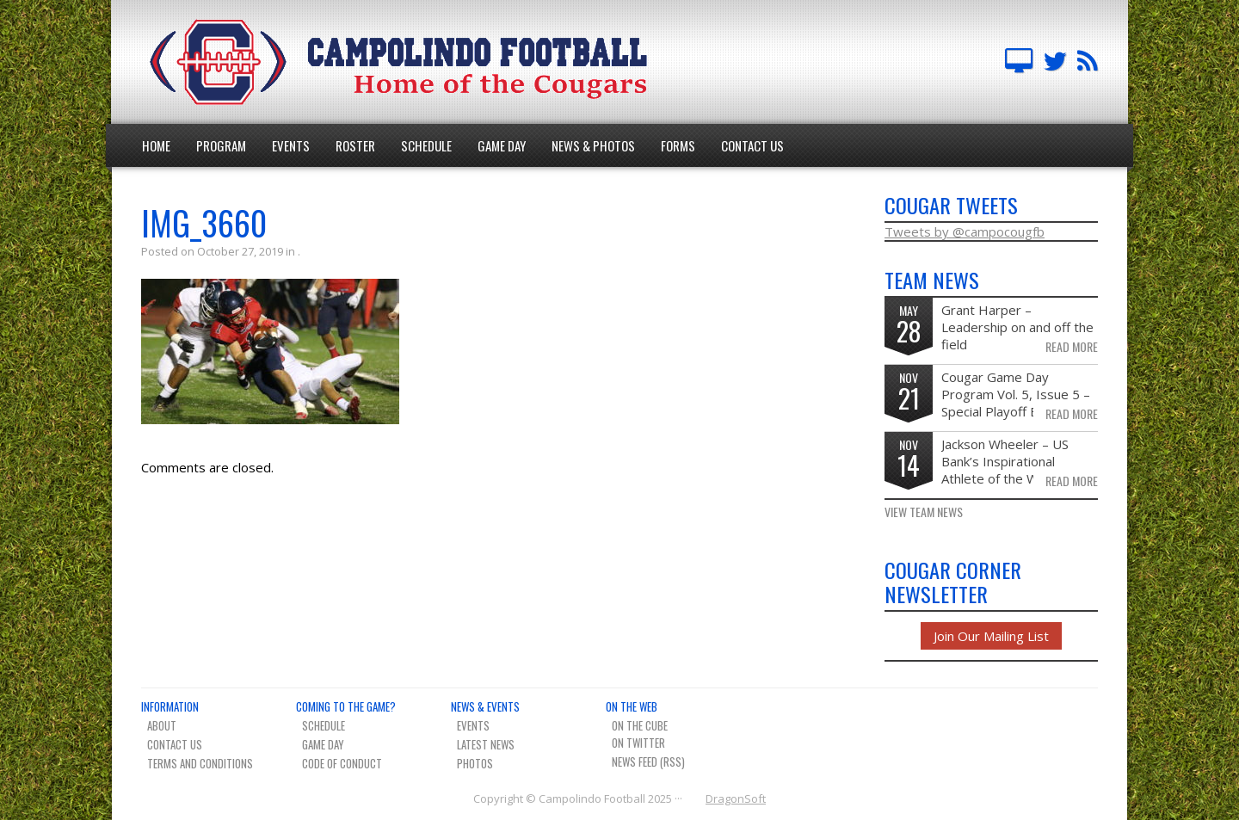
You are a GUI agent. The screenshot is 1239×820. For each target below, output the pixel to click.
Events (291, 145)
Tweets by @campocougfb (965, 231)
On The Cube (640, 725)
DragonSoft (736, 798)
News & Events (485, 706)
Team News (1087, 62)
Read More (1071, 346)
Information (170, 706)
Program (221, 145)
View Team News (924, 512)
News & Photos (593, 145)
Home (156, 145)
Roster (355, 145)
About (161, 725)
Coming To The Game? (346, 706)
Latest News (486, 744)
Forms (678, 145)
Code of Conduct (342, 763)
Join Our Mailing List (991, 635)
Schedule (426, 145)
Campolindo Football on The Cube (1018, 62)
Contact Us (752, 145)
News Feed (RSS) (648, 761)
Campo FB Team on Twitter (1055, 62)
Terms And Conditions (200, 763)
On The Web (631, 706)
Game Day (502, 145)
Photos (475, 763)
